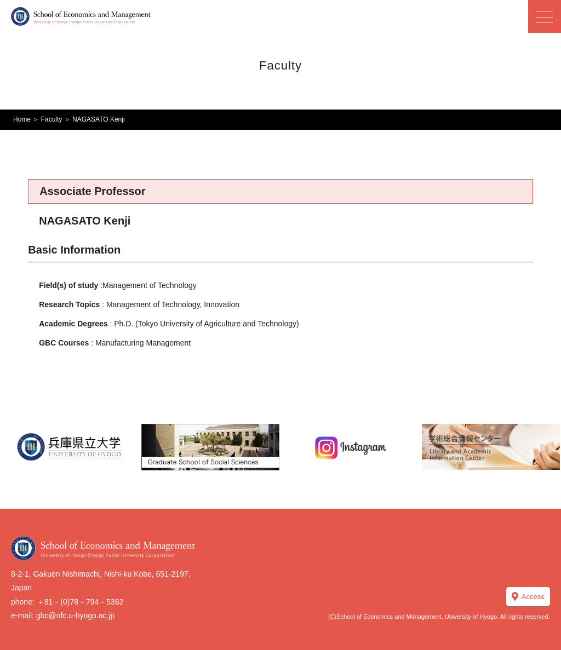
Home (22, 119)
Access (533, 597)
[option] (70, 447)
